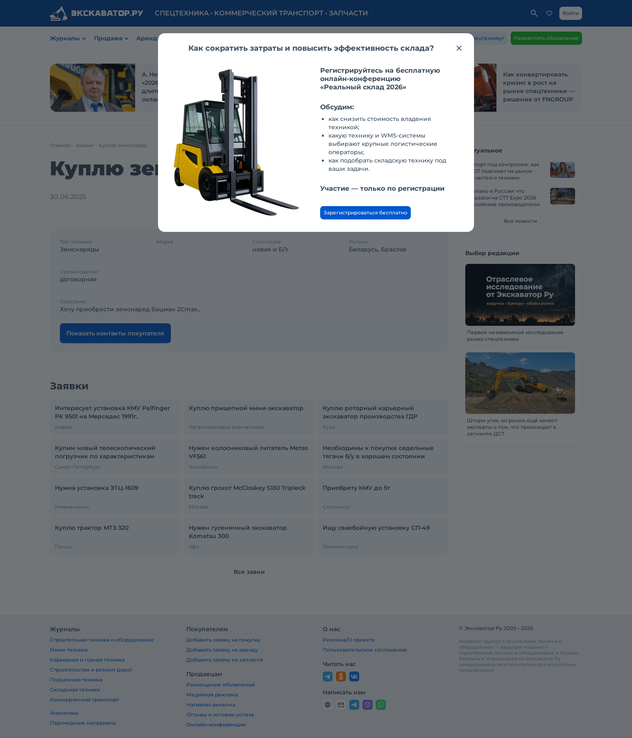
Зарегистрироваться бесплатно (365, 212)
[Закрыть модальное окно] (459, 48)
